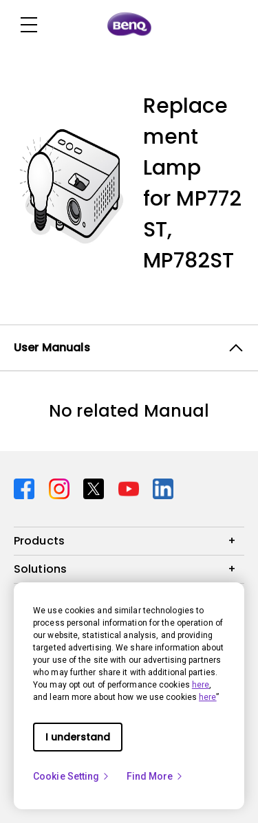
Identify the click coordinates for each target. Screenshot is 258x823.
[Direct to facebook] (26, 487)
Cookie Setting (71, 776)
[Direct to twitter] (95, 487)
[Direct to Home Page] (129, 25)
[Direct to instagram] (61, 487)
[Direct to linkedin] (163, 487)
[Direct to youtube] (130, 487)
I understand (77, 737)
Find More (155, 776)
